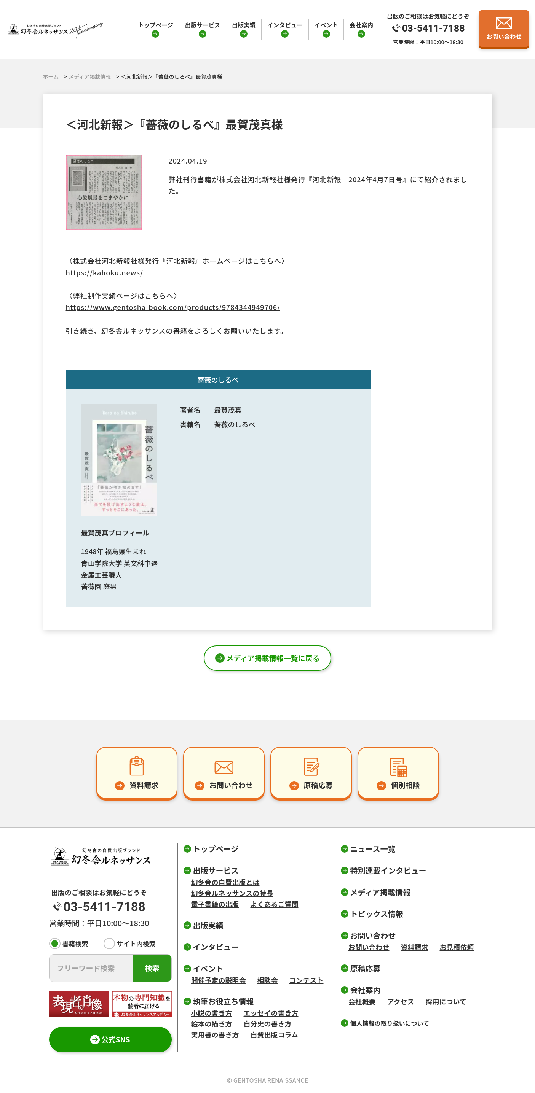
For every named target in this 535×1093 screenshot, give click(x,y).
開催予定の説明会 (218, 980)
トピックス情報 (376, 913)
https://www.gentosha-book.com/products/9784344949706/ (173, 307)
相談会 (267, 980)
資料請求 (414, 947)
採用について (446, 1001)
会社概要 (362, 1001)
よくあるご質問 (275, 904)
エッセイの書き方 (271, 1013)
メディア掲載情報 (380, 892)
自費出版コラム (274, 1034)
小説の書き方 (211, 1013)
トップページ (155, 25)
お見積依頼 (457, 947)
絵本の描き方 (211, 1023)
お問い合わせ (369, 947)
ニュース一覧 (373, 848)
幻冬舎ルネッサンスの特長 (232, 893)
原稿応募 (365, 968)
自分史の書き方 (268, 1023)
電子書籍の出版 (215, 904)
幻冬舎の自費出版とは (225, 882)
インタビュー (285, 25)
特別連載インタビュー (388, 870)
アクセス (400, 1001)
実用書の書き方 (215, 1034)
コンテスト (306, 980)
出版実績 (244, 25)
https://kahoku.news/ (104, 272)
